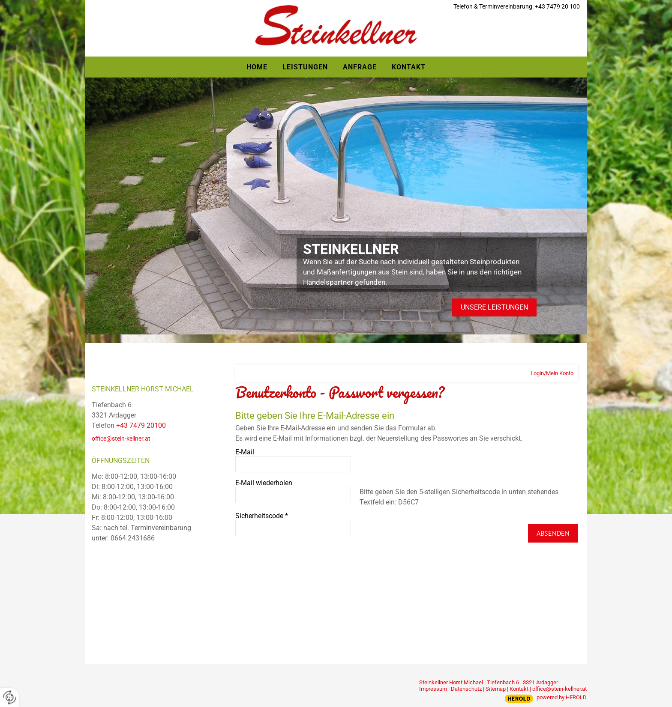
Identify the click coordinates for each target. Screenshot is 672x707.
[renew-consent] (9, 697)
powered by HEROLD (562, 697)
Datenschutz (466, 689)
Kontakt (519, 689)
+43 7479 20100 (141, 425)
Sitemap (496, 689)
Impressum (433, 689)
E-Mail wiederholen (263, 483)
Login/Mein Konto (552, 373)
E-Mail (244, 452)
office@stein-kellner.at (121, 438)
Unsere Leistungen (494, 307)
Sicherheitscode (261, 516)
